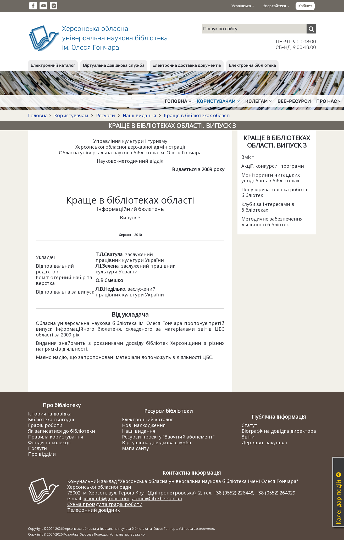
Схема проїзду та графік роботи (104, 504)
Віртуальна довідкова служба (114, 65)
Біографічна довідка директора (279, 431)
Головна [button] (178, 101)
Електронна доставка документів (186, 65)
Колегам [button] (258, 101)
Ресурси (105, 115)
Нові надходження (143, 425)
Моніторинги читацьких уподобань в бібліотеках (270, 177)
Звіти (248, 437)
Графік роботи (45, 425)
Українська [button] (242, 5)
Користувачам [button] (218, 101)
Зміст (247, 157)
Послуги (37, 448)
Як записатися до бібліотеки (61, 431)
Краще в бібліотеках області (196, 115)
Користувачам (71, 115)
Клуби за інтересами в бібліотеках (267, 207)
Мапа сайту (135, 448)
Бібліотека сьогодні (51, 419)
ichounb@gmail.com (106, 498)
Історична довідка (49, 413)
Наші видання (139, 115)
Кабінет (305, 5)
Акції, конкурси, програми (272, 166)
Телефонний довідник (93, 510)
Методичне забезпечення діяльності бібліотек (272, 221)
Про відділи (42, 454)
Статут (249, 425)
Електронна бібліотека (252, 65)
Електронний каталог (53, 65)
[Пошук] (311, 28)
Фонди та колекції (49, 442)
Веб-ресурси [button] (294, 101)
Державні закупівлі (264, 442)
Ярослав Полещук (94, 534)
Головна (38, 115)
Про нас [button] (328, 101)
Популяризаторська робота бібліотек (274, 192)
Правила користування (55, 437)
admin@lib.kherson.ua (157, 498)
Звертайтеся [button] (276, 5)
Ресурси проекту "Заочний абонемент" (168, 437)
